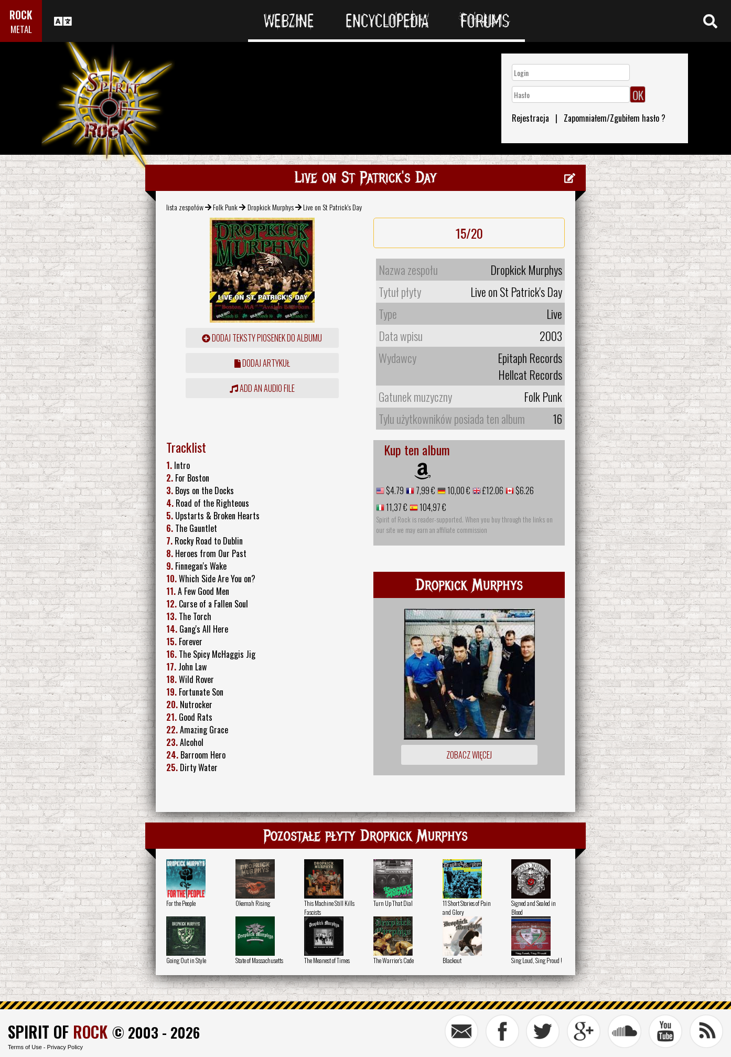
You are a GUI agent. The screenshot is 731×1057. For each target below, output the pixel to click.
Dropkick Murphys (271, 206)
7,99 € (424, 490)
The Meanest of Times (327, 960)
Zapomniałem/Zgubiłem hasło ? (614, 118)
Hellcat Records (530, 374)
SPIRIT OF (58, 1031)
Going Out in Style (186, 960)
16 (557, 418)
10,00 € (458, 490)
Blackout (452, 960)
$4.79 (394, 490)
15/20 (469, 232)
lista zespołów (184, 206)
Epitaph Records (530, 357)
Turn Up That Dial (393, 903)
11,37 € (395, 507)
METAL (21, 29)
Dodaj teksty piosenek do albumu (262, 338)
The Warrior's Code (393, 960)
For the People (181, 903)
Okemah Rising (252, 903)
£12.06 (492, 490)
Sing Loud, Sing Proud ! (536, 960)
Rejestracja (530, 118)
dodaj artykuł (262, 363)
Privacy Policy (65, 1047)
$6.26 (524, 490)
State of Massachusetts (259, 960)
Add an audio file (262, 388)
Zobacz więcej (469, 755)
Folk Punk (225, 206)
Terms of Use (25, 1047)
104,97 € (432, 507)
